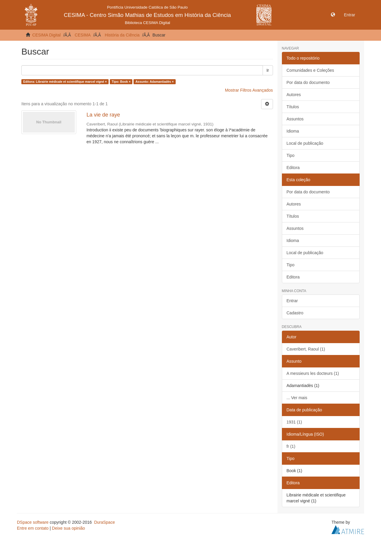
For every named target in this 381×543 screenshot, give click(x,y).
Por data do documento (308, 82)
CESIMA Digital (46, 35)
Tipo (291, 155)
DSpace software (33, 522)
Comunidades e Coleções (310, 70)
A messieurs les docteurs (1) (313, 373)
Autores (294, 94)
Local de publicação (305, 143)
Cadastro (295, 312)
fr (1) (291, 446)
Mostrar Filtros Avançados (249, 90)
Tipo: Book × (121, 81)
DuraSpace (104, 522)
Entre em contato (33, 528)
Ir (267, 70)
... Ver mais (297, 397)
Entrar (292, 300)
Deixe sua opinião (68, 528)
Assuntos (295, 119)
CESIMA (83, 35)
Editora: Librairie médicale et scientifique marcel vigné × (65, 81)
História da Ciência (122, 35)
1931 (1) (294, 422)
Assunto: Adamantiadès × (155, 81)
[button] (332, 15)
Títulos (293, 106)
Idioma (293, 131)
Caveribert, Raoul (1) (306, 349)
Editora (293, 167)
